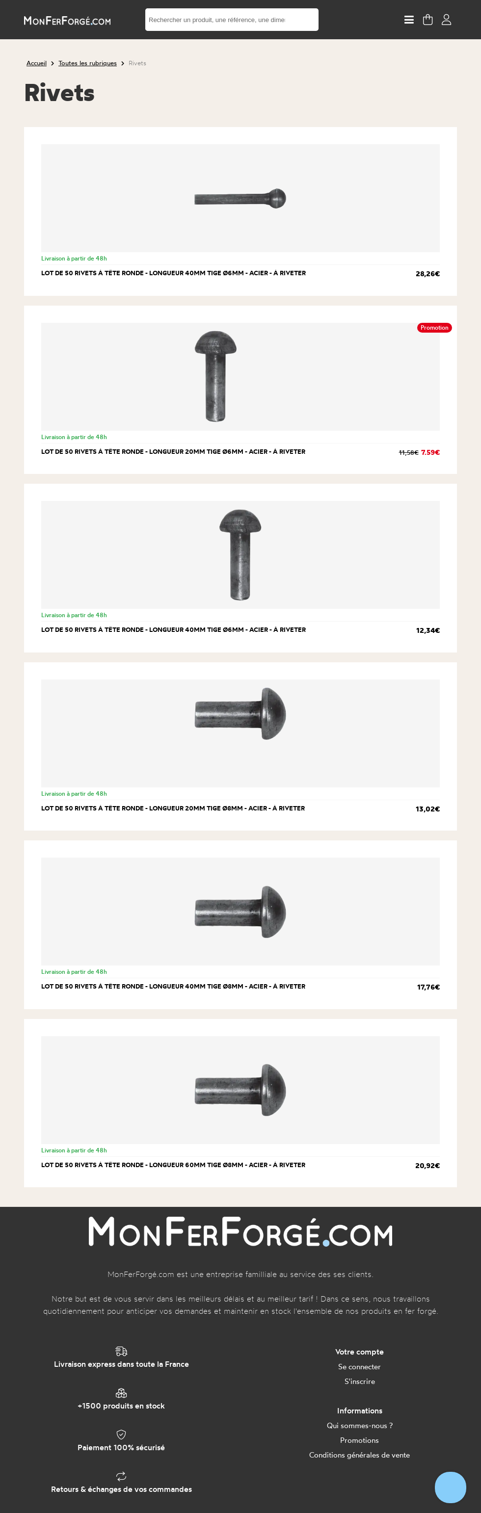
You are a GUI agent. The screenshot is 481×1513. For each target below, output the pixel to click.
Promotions (359, 1440)
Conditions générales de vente (359, 1455)
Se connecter (359, 1366)
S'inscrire (360, 1381)
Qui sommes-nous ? (360, 1425)
